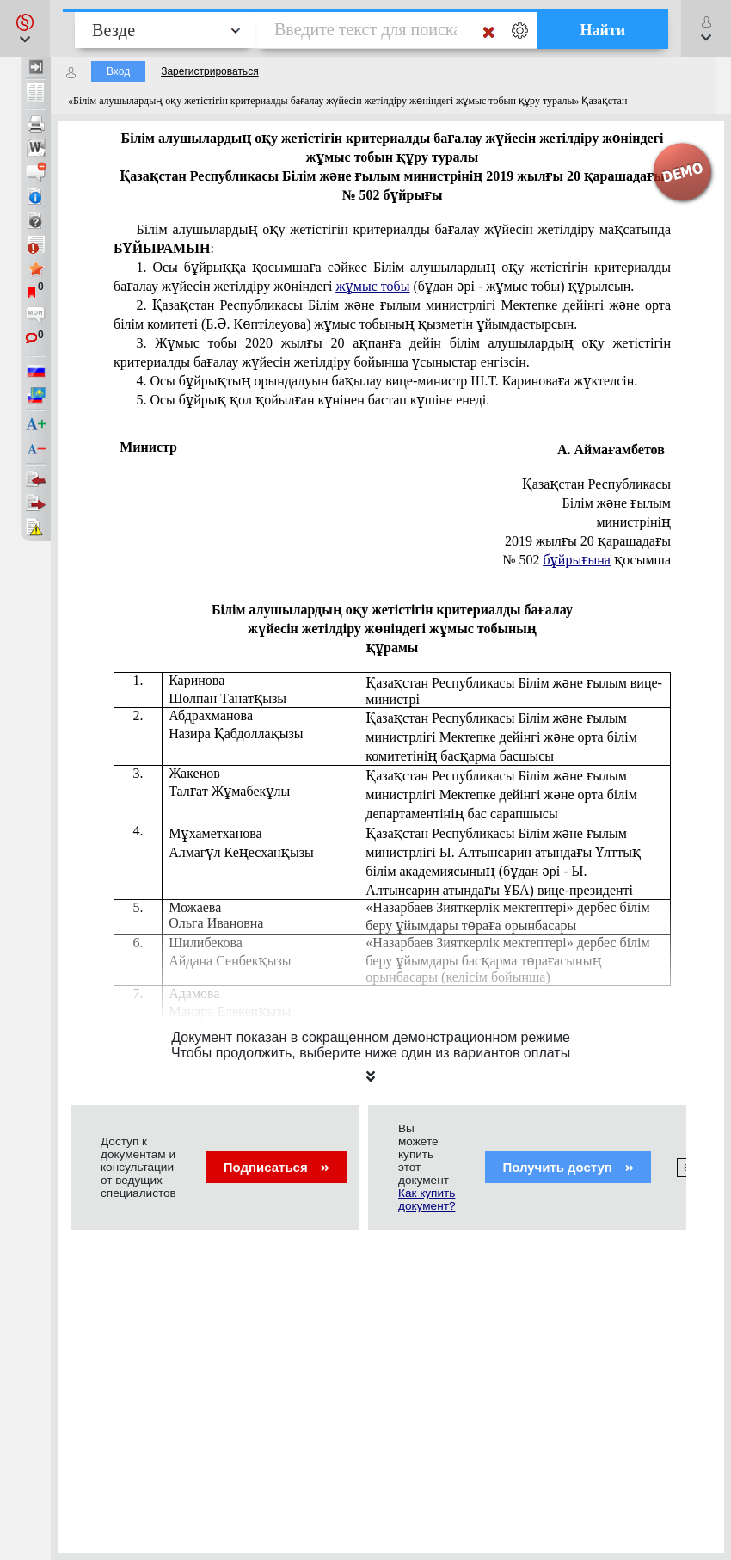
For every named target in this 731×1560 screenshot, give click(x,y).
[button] (25, 28)
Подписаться (276, 1167)
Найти (602, 30)
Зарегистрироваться (209, 71)
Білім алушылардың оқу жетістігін (392, 239)
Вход (118, 71)
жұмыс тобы (372, 286)
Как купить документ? (426, 1199)
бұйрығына (576, 559)
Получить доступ (568, 1167)
